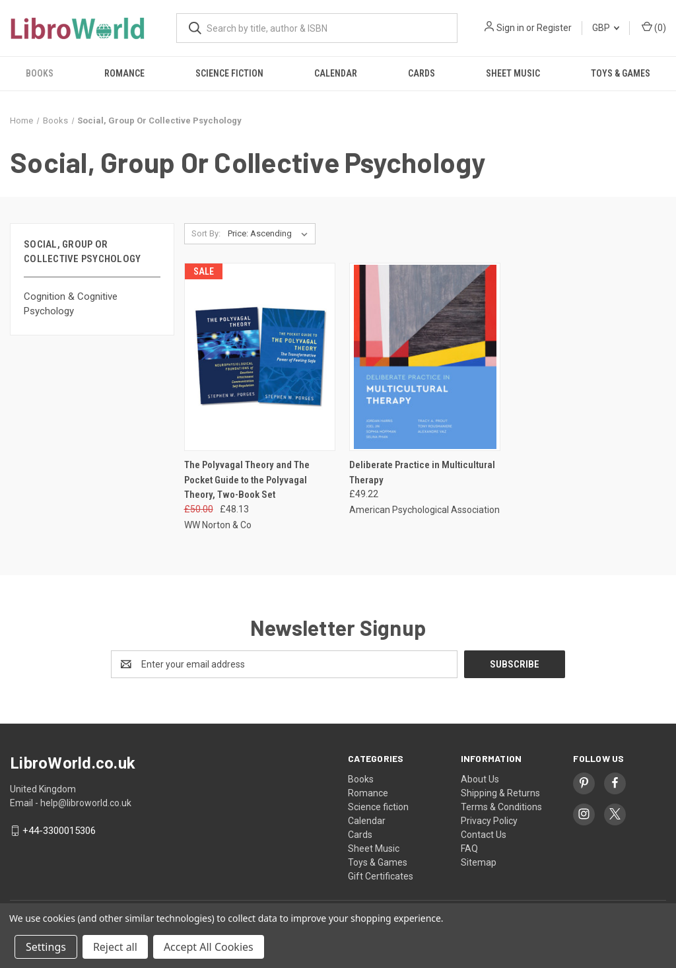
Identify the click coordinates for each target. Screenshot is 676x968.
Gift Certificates (380, 876)
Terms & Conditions (501, 807)
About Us (480, 779)
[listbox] (270, 234)
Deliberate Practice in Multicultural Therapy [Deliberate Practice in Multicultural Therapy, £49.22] (422, 472)
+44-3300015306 (59, 831)
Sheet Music (513, 73)
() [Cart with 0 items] (654, 27)
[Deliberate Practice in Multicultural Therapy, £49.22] (425, 356)
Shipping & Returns (500, 793)
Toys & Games (620, 73)
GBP (605, 27)
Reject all (115, 947)
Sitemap (478, 862)
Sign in (510, 27)
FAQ (469, 848)
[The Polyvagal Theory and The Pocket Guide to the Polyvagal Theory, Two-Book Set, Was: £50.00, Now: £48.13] (260, 356)
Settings (46, 947)
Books (39, 73)
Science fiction (229, 73)
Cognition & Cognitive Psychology (71, 304)
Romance (124, 73)
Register (554, 27)
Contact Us (483, 834)
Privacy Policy (489, 820)
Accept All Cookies (209, 947)
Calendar (335, 73)
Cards (421, 73)
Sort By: (205, 233)
